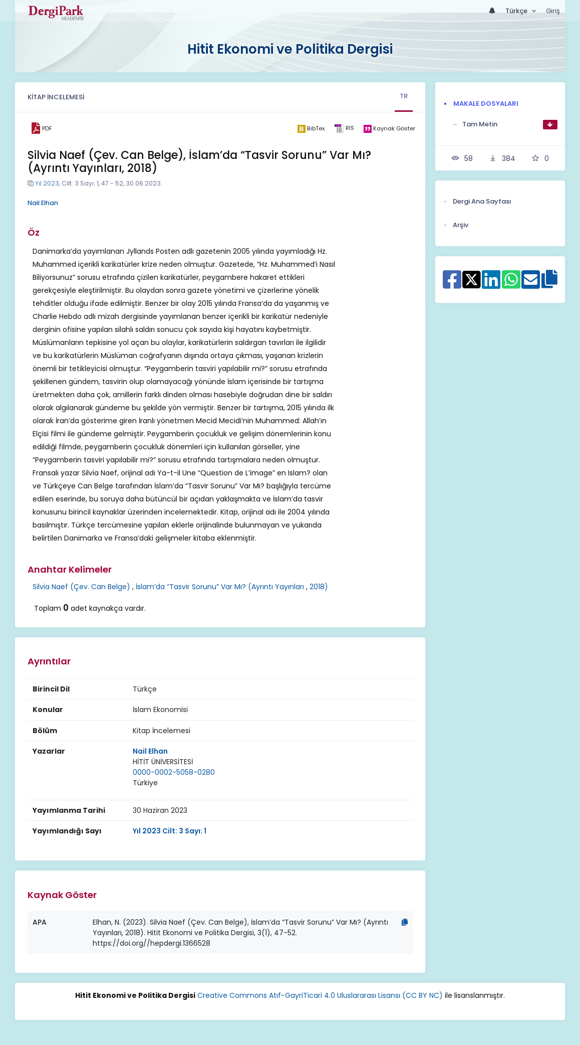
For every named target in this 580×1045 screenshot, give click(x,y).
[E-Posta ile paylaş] (530, 285)
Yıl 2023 (47, 183)
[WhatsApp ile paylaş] (511, 285)
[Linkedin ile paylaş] (491, 285)
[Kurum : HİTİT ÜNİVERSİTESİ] (163, 762)
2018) (319, 587)
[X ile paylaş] (471, 279)
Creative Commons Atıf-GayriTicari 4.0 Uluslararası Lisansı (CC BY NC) (320, 995)
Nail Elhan (43, 203)
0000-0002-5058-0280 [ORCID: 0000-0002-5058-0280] (174, 772)
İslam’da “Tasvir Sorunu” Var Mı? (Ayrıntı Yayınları (220, 587)
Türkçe (517, 11)
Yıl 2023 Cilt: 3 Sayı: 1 (169, 831)
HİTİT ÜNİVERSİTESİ (163, 762)
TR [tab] (404, 96)
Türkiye (145, 783)
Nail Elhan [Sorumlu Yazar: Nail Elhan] (150, 751)
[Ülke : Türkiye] (145, 783)
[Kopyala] (405, 922)
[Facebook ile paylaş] (452, 285)
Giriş (553, 11)
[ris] (344, 128)
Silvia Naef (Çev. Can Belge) (81, 587)
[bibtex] (311, 128)
